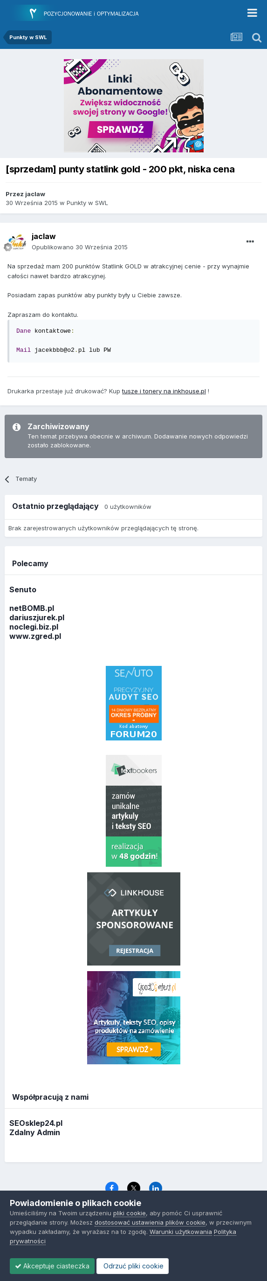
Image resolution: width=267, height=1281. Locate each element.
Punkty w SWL (87, 202)
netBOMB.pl (31, 608)
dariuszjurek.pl (36, 617)
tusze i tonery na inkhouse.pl (164, 391)
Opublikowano (80, 247)
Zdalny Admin (34, 1132)
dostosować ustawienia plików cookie (150, 1222)
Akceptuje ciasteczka (52, 1266)
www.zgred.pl (35, 636)
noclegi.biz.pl (33, 626)
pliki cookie (129, 1213)
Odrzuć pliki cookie (133, 1266)
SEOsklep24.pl (35, 1123)
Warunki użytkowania (181, 1231)
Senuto (22, 589)
